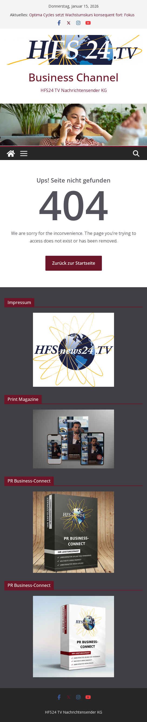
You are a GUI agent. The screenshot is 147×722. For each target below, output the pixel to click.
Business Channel (73, 77)
